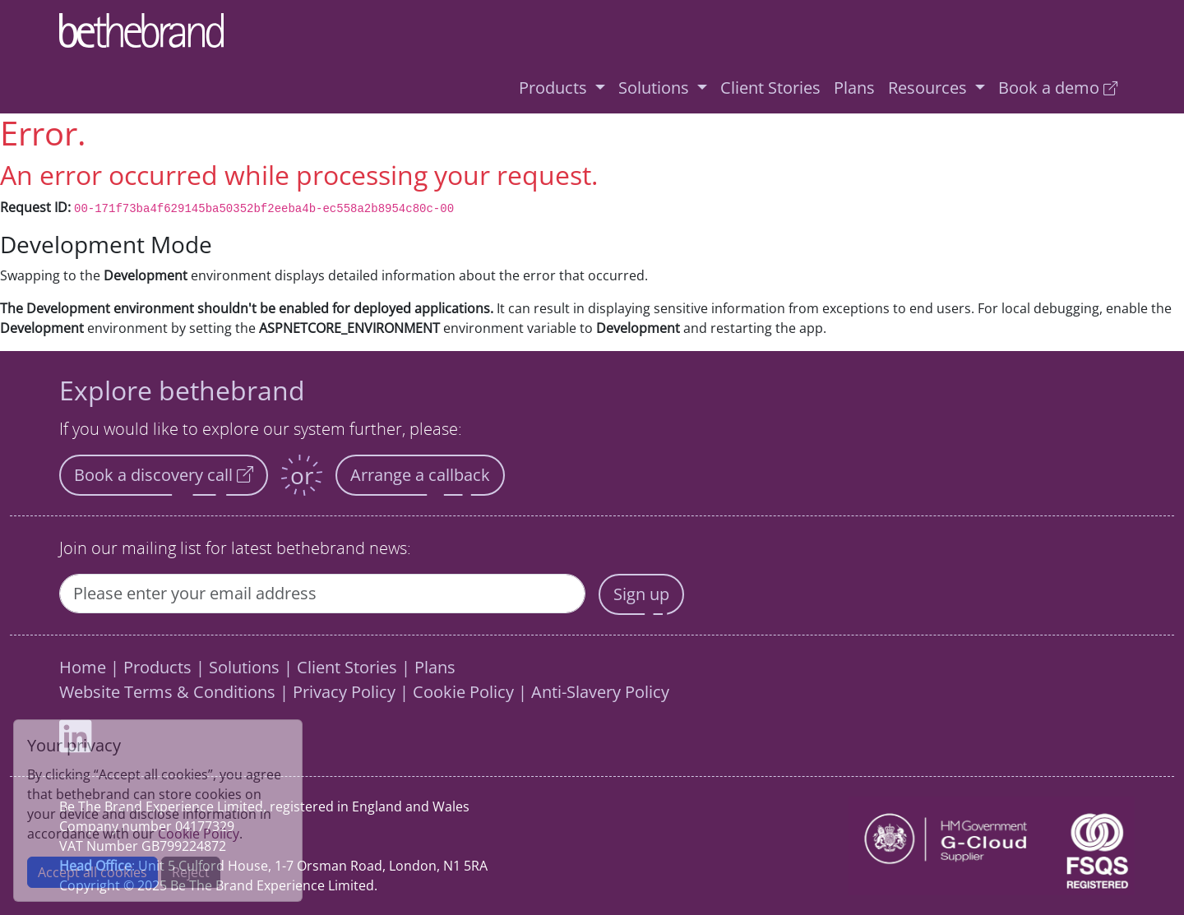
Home (82, 667)
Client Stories (770, 87)
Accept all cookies (92, 872)
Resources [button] (929, 87)
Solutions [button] (655, 87)
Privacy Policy (344, 692)
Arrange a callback (420, 475)
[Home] (585, 31)
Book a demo (1058, 87)
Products (157, 667)
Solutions (244, 667)
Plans (854, 87)
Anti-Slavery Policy (600, 692)
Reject (191, 872)
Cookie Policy (463, 692)
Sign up (641, 594)
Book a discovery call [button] (163, 475)
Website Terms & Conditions (167, 692)
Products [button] (555, 87)
